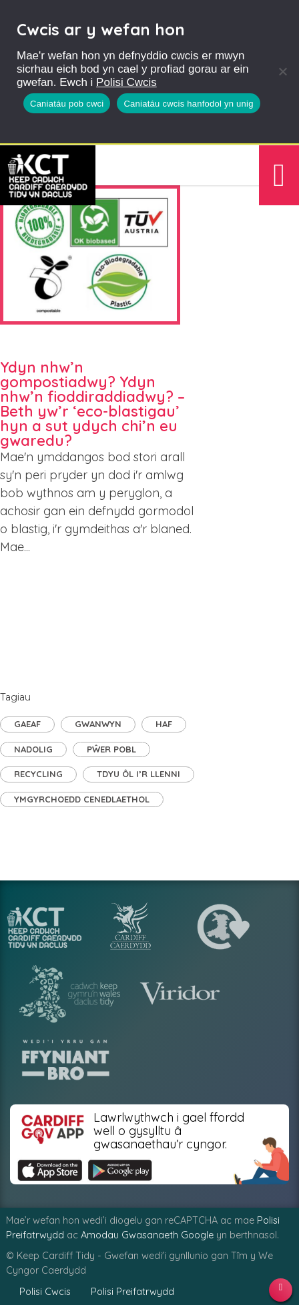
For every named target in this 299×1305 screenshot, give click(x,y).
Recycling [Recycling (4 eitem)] (38, 773)
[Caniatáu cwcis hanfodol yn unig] (282, 71)
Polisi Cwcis (126, 82)
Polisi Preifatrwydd (132, 1292)
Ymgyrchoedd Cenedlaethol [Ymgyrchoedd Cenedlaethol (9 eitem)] (82, 799)
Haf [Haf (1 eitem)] (164, 723)
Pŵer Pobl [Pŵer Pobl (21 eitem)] (111, 749)
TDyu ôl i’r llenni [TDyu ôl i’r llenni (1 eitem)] (138, 773)
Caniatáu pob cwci (66, 104)
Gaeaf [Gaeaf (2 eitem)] (27, 723)
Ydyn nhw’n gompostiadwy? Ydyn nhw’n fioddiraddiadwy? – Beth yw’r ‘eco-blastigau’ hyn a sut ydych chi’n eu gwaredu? (92, 404)
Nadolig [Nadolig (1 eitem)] (33, 749)
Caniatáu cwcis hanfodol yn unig (188, 104)
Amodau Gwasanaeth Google (147, 1235)
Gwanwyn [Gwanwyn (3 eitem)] (98, 723)
